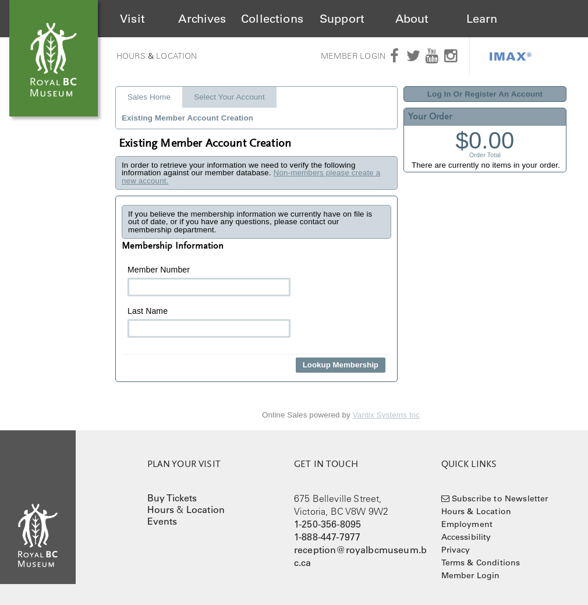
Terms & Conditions (480, 562)
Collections (272, 19)
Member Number (209, 280)
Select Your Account (229, 97)
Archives (202, 19)
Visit (132, 19)
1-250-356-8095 (327, 524)
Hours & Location (476, 511)
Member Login (353, 56)
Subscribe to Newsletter (500, 498)
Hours (131, 56)
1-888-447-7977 (327, 537)
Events (162, 521)
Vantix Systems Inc (386, 415)
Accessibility (466, 537)
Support (342, 19)
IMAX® (510, 55)
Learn (482, 19)
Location (176, 56)
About (412, 19)
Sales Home (149, 97)
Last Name (209, 322)
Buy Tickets (172, 498)
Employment (467, 524)
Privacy (455, 549)
